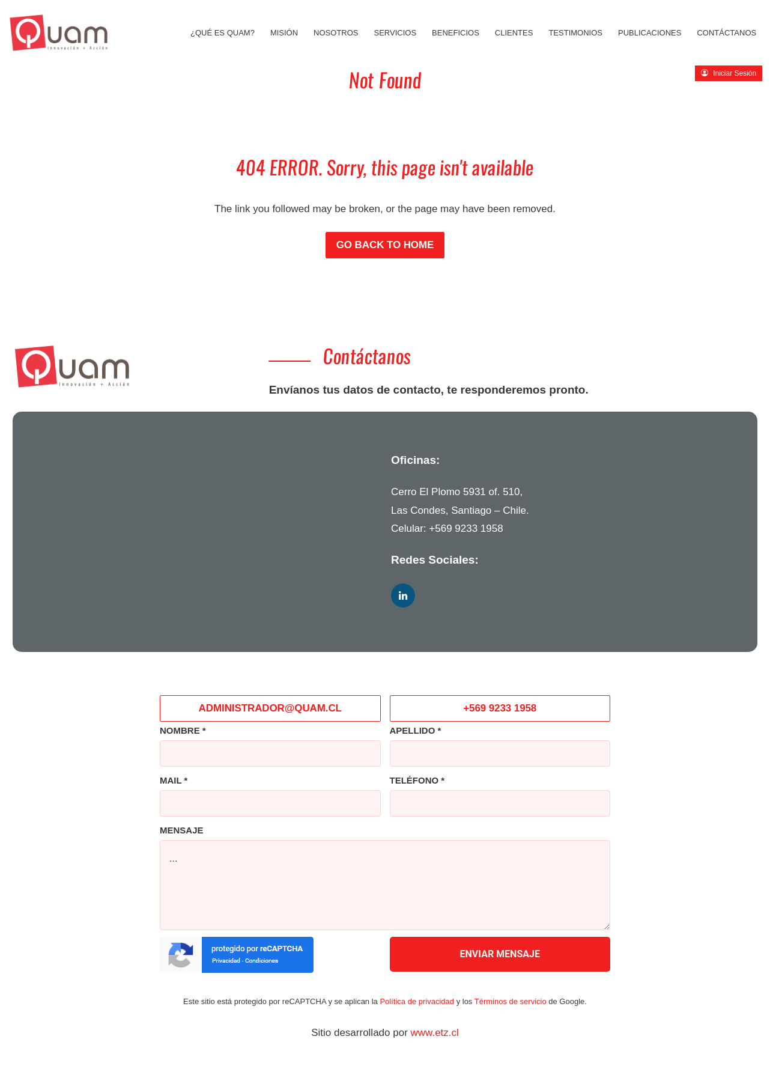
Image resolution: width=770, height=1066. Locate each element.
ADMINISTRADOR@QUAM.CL (270, 708)
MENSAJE (182, 830)
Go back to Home (385, 245)
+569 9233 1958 (466, 528)
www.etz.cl (435, 1032)
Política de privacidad (417, 1001)
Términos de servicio (510, 1001)
